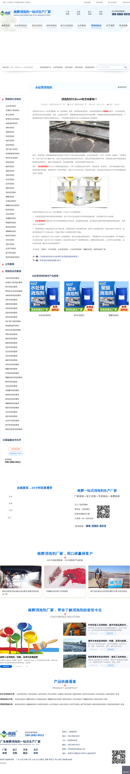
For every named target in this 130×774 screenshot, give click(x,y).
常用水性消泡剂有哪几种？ (50, 260)
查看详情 (110, 633)
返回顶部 (126, 772)
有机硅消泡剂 (11, 192)
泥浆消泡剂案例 (11, 347)
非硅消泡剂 (10, 214)
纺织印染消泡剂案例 (13, 330)
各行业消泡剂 (112, 2)
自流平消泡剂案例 (12, 421)
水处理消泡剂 (28, 67)
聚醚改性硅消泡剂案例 (13, 377)
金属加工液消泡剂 (12, 110)
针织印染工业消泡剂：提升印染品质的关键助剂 (108, 625)
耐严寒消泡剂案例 (12, 425)
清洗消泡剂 (69, 67)
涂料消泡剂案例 (11, 300)
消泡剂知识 (126, 2)
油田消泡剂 (10, 141)
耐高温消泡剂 (11, 227)
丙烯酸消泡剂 (11, 218)
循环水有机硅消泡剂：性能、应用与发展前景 (108, 641)
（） (76, 771)
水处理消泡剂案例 (12, 278)
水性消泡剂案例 (11, 412)
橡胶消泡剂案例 (11, 360)
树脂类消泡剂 (11, 223)
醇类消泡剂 (10, 210)
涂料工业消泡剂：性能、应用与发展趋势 (19, 657)
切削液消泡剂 (89, 67)
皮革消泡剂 (10, 184)
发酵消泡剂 (10, 132)
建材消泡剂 (10, 166)
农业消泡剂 (10, 179)
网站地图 (99, 2)
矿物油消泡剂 (11, 201)
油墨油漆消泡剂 (12, 123)
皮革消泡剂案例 (11, 356)
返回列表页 (122, 87)
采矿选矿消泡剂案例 (13, 321)
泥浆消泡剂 (10, 175)
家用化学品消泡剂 (12, 119)
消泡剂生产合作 (16, 454)
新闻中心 (18, 67)
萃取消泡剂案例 (11, 334)
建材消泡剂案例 (11, 339)
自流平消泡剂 (11, 248)
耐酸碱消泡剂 (11, 231)
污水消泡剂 (52, 249)
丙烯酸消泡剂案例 (12, 390)
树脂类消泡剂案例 (12, 395)
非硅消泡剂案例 (11, 386)
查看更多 (6, 666)
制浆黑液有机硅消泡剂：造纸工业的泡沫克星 (108, 657)
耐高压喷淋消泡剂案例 (13, 429)
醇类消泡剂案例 (11, 382)
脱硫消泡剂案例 (11, 343)
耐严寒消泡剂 (11, 253)
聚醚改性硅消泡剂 (12, 205)
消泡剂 (105, 111)
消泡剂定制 (15, 449)
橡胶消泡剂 (10, 188)
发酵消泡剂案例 (11, 304)
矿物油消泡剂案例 (12, 373)
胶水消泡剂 (10, 115)
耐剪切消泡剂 (11, 236)
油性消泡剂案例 (11, 416)
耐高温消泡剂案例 (12, 399)
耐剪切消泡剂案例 (12, 408)
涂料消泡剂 (79, 67)
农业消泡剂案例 (11, 352)
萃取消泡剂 (10, 162)
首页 (12, 67)
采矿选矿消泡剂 (12, 149)
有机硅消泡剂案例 (12, 364)
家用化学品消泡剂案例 (13, 291)
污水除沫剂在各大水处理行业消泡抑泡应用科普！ (59, 257)
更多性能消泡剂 (114, 704)
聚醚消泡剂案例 (11, 369)
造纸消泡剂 (10, 145)
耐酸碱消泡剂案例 (12, 403)
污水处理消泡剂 (76, 249)
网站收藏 (87, 2)
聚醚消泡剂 (10, 197)
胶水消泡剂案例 (11, 287)
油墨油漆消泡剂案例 (13, 295)
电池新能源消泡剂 (12, 154)
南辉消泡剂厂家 (100, 249)
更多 (117, 694)
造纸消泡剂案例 (11, 317)
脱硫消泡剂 (10, 171)
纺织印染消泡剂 (12, 158)
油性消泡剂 (10, 244)
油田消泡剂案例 (11, 313)
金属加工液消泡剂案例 (13, 282)
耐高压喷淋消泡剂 (12, 257)
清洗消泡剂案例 (11, 308)
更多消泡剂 (98, 699)
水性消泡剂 (10, 240)
